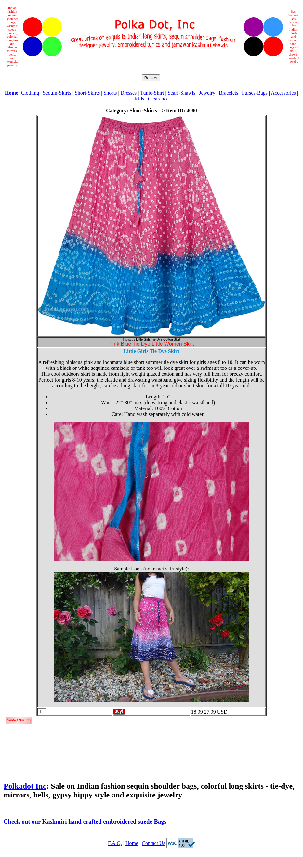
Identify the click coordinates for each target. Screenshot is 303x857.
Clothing (30, 93)
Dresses (129, 93)
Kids (139, 98)
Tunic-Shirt (152, 93)
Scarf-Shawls (181, 93)
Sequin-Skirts (57, 93)
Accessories (283, 93)
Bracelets (228, 93)
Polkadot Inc (25, 786)
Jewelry (207, 93)
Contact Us (153, 843)
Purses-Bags (255, 93)
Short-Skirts (87, 93)
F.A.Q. (115, 843)
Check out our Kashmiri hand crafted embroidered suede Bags (85, 821)
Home (131, 843)
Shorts (110, 93)
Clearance (158, 98)
